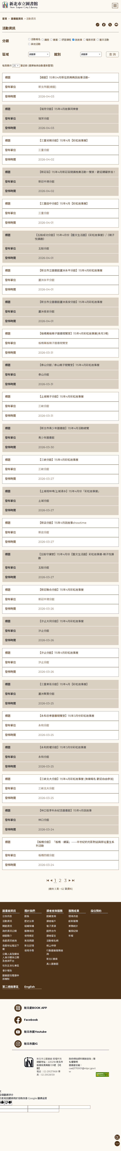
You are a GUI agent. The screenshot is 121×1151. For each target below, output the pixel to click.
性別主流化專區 (10, 965)
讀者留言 (51, 935)
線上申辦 (51, 945)
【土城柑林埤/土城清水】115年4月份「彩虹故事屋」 (69, 491)
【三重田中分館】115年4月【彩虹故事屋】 (63, 203)
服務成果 (73, 911)
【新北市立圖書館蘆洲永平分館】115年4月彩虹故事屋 (70, 270)
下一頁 (70, 880)
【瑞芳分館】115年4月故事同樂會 (58, 109)
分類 (5, 41)
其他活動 (35, 44)
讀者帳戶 (51, 921)
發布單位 (10, 87)
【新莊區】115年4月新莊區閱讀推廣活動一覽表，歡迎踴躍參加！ (77, 172)
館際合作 (51, 931)
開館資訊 (7, 926)
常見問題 (29, 940)
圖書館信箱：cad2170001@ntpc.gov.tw (82, 1068)
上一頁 (51, 880)
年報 (70, 935)
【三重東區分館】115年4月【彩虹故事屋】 (63, 684)
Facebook (26, 1020)
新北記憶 (29, 945)
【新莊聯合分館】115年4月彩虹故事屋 (61, 589)
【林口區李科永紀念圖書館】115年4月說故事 (65, 810)
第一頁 (48, 880)
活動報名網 (52, 940)
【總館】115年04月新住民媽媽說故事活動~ (64, 77)
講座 (46, 39)
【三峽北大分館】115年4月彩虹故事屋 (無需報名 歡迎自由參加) (76, 779)
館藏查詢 (51, 916)
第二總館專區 (10, 986)
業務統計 (73, 926)
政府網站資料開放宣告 (80, 1058)
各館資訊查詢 (9, 940)
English (29, 986)
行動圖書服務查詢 (54, 952)
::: (1, 2)
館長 (26, 916)
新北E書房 (52, 959)
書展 (55, 39)
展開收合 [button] (60, 904)
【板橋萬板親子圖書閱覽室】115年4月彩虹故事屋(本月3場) (73, 333)
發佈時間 (10, 96)
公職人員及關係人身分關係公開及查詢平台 (10, 957)
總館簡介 (7, 935)
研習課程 (66, 39)
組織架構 (29, 926)
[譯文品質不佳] (8, 1102)
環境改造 (73, 916)
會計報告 (7, 970)
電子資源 (51, 926)
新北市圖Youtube (30, 1032)
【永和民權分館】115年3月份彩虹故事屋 (62, 747)
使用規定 (29, 935)
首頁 (4, 18)
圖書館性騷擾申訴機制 (10, 977)
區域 (5, 54)
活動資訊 (7, 921)
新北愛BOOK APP (30, 1008)
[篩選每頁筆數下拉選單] (16, 66)
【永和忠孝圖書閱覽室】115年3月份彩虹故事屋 (66, 715)
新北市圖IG (26, 1044)
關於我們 (29, 911)
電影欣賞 (91, 39)
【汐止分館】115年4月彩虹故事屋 (58, 652)
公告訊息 (7, 916)
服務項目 (29, 931)
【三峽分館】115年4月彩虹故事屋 (58, 459)
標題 (7, 77)
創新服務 (73, 921)
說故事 (78, 39)
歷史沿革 (29, 921)
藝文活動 (104, 39)
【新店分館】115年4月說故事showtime (62, 522)
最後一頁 (73, 880)
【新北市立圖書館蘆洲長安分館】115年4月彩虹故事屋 (70, 302)
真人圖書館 (52, 963)
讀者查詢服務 (54, 911)
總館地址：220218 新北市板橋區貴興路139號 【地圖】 (50, 1065)
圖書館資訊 (17, 18)
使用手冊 (29, 950)
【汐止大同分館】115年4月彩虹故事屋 (61, 621)
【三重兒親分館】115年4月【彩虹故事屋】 (63, 140)
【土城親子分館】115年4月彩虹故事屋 (61, 396)
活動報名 (35, 39)
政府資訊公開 (9, 931)
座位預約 (96, 911)
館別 (57, 54)
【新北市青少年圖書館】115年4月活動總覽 (63, 428)
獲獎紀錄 (73, 931)
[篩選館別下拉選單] (91, 54)
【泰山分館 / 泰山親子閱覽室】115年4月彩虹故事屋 (68, 365)
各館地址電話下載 (10, 947)
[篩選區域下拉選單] (39, 54)
